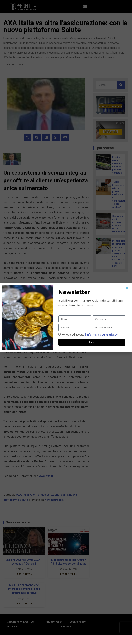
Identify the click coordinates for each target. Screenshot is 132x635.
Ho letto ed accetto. (89, 334)
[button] (127, 288)
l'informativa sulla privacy (101, 334)
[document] (66, 317)
